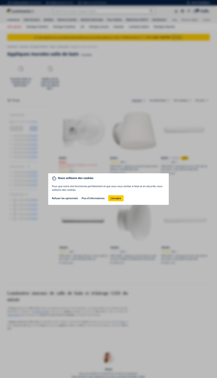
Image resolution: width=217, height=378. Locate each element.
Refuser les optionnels (65, 198)
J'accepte (116, 198)
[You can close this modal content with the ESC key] (108, 189)
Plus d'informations (93, 198)
